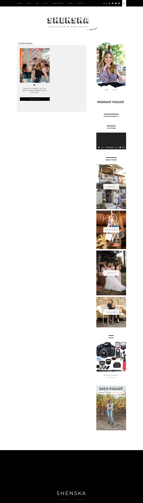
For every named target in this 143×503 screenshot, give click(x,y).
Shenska (71, 493)
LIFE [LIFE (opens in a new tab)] (37, 3)
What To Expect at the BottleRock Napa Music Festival (35, 90)
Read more (35, 99)
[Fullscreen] (124, 147)
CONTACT (80, 3)
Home (29, 3)
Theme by (79, 499)
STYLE (45, 3)
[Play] (99, 147)
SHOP (70, 3)
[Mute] (120, 147)
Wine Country (58, 3)
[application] (111, 141)
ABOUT (19, 3)
